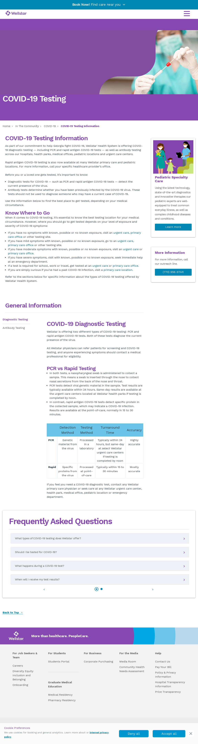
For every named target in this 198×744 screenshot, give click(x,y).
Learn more (173, 226)
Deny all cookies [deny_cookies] (134, 734)
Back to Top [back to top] (13, 612)
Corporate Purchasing (98, 661)
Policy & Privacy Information (165, 674)
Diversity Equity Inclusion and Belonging (23, 675)
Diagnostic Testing (15, 319)
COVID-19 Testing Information (80, 126)
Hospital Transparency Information (170, 684)
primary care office (20, 245)
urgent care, (121, 232)
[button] (96, 589)
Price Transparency (168, 691)
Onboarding (20, 685)
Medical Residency (60, 694)
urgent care (131, 249)
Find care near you (99, 4)
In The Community (27, 126)
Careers (18, 665)
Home (6, 126)
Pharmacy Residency (62, 700)
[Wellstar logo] (16, 13)
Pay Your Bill (163, 667)
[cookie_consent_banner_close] (191, 734)
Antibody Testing (14, 328)
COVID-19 (50, 126)
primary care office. (21, 253)
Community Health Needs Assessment (132, 669)
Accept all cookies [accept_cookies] (169, 734)
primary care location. (118, 270)
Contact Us (162, 661)
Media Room (127, 661)
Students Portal (58, 661)
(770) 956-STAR (173, 272)
